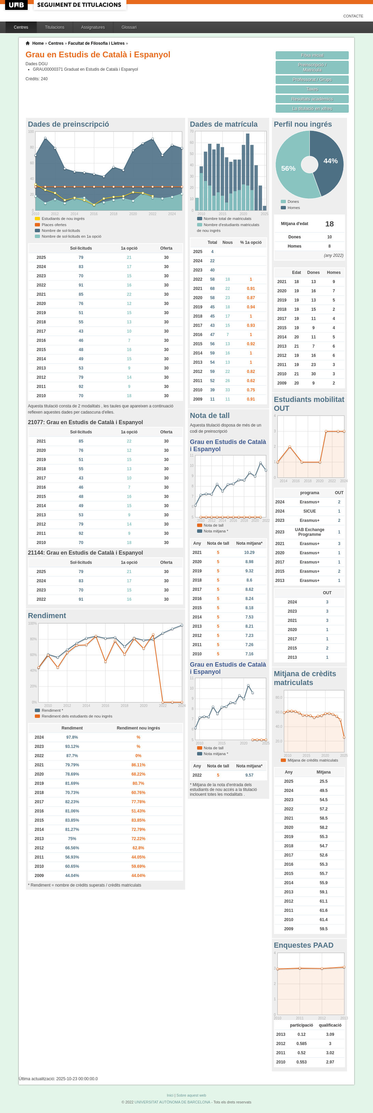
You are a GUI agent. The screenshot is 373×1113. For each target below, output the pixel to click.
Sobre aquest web (191, 1095)
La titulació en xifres (312, 108)
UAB (17, 5)
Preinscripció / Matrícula (312, 67)
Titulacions (55, 27)
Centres (21, 27)
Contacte (353, 16)
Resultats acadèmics (312, 98)
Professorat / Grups (312, 79)
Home (38, 43)
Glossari (129, 27)
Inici (170, 1095)
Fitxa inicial (312, 55)
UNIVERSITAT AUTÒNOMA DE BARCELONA (172, 1102)
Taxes (312, 89)
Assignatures (93, 27)
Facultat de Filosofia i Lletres (96, 43)
